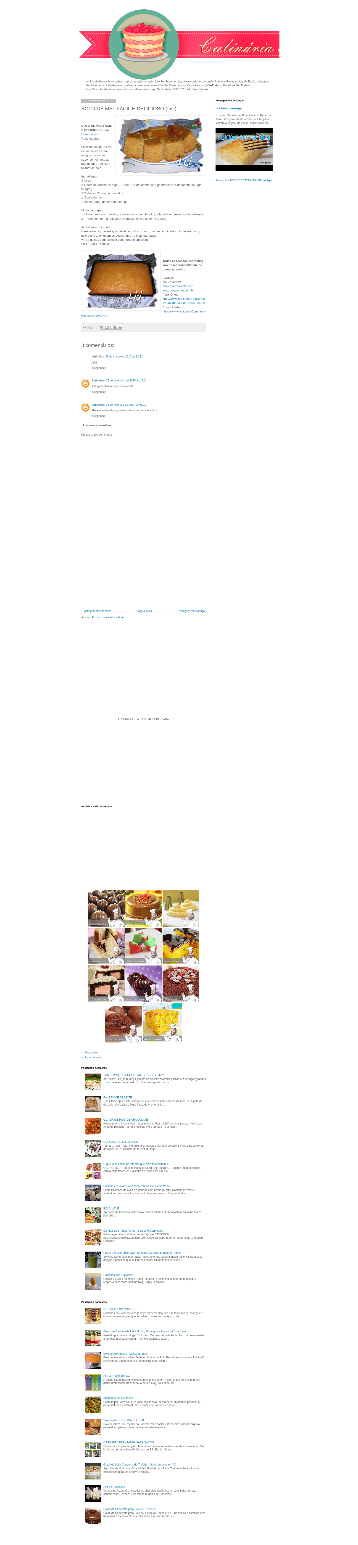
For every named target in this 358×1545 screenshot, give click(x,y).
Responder (99, 368)
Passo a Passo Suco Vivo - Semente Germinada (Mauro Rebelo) (142, 1252)
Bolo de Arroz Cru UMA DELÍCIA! (123, 1420)
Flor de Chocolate (114, 1487)
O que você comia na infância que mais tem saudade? (136, 1164)
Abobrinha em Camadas (118, 1398)
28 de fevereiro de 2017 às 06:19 (126, 404)
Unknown (98, 380)
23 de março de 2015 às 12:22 (124, 356)
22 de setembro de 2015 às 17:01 (126, 380)
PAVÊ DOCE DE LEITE (117, 1097)
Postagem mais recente (96, 611)
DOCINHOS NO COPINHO (120, 1309)
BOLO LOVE (111, 1208)
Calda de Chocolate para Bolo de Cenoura (129, 1509)
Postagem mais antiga (191, 611)
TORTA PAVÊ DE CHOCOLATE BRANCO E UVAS (134, 1075)
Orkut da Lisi (89, 134)
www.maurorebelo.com (178, 286)
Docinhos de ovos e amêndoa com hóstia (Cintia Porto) (137, 1186)
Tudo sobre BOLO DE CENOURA (244, 180)
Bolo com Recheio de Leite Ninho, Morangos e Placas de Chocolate (144, 1331)
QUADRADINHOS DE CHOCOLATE (125, 1119)
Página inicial (144, 611)
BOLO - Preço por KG (116, 1376)
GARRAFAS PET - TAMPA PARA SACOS (128, 1442)
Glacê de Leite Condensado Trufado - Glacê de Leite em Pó (139, 1464)
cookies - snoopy (229, 108)
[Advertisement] (143, 572)
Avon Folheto (93, 1057)
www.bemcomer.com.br (178, 290)
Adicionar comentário (97, 425)
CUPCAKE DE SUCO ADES (120, 1141)
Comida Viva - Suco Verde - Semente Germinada (133, 1230)
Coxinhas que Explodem (118, 1275)
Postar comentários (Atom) (108, 617)
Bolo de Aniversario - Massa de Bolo (125, 1353)
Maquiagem (92, 1052)
